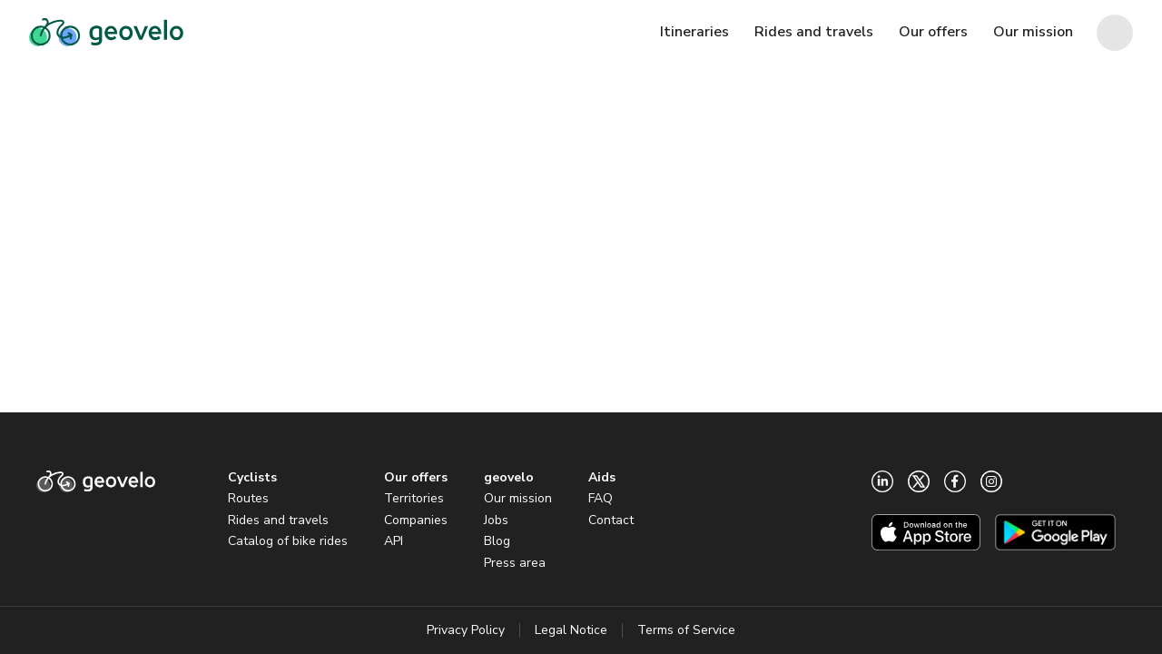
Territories (414, 498)
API (393, 541)
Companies (416, 520)
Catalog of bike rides (288, 541)
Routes (248, 498)
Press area (515, 563)
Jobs (496, 520)
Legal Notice (571, 630)
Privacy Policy (466, 630)
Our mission (518, 498)
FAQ (600, 498)
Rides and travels (278, 520)
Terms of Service (686, 630)
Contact (611, 520)
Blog (497, 541)
